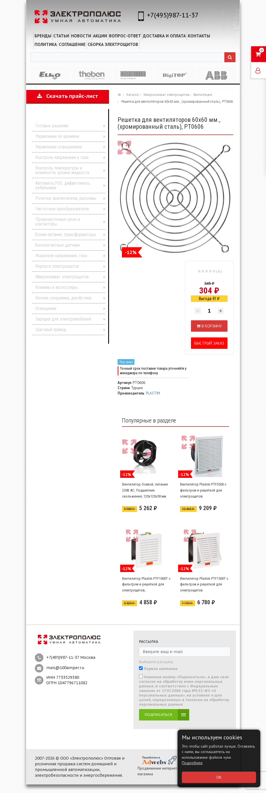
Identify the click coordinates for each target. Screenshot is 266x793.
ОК (218, 777)
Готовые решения (51, 125)
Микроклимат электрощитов (62, 276)
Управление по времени (57, 136)
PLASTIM (153, 393)
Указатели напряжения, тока (61, 255)
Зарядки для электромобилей (63, 319)
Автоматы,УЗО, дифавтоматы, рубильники (62, 185)
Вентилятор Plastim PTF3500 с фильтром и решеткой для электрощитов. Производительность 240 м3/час (203, 496)
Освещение (46, 308)
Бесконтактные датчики (57, 245)
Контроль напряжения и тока (61, 157)
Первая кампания (161, 669)
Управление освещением (58, 147)
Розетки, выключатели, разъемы (65, 198)
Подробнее (192, 762)
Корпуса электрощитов (57, 266)
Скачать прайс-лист (67, 96)
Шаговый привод (50, 329)
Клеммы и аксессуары (56, 287)
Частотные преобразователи (62, 209)
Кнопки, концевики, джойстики (63, 298)
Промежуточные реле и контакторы (57, 222)
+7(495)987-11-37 (173, 15)
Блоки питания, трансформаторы (65, 234)
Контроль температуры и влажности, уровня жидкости (62, 170)
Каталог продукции (63, 117)
